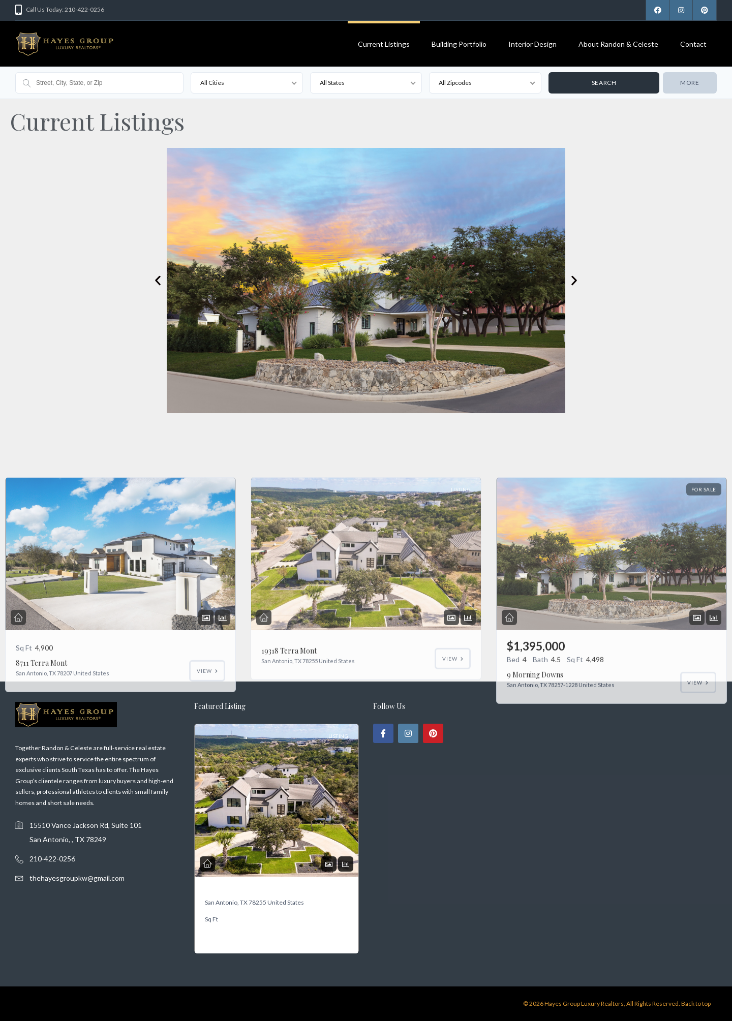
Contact (693, 44)
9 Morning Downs (535, 782)
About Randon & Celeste (618, 44)
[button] (157, 280)
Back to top (696, 1003)
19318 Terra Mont (239, 891)
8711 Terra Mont (41, 771)
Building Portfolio (459, 44)
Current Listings (384, 44)
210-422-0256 (52, 858)
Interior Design (532, 44)
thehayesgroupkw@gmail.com (77, 878)
